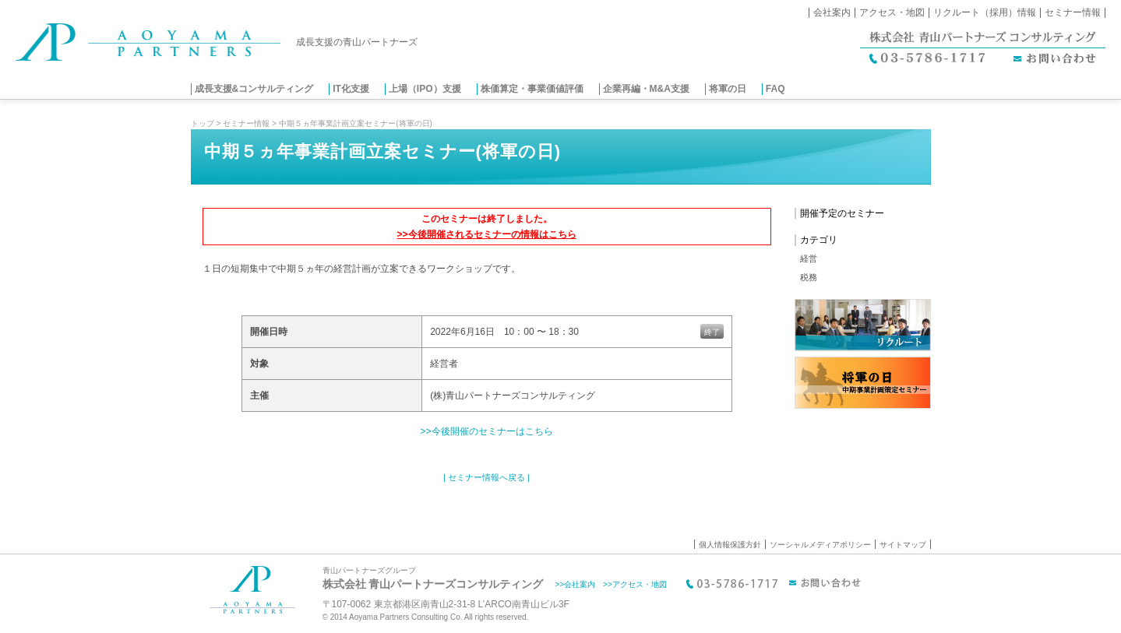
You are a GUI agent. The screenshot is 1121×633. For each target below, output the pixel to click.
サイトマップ (903, 544)
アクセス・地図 (892, 12)
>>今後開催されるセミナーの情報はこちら (486, 234)
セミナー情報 (1073, 12)
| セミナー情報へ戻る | (486, 477)
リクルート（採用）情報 (984, 12)
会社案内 (832, 12)
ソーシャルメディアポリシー (820, 544)
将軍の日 (727, 88)
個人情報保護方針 (730, 544)
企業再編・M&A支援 (646, 88)
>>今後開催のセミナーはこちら (486, 431)
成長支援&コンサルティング (254, 88)
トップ (202, 123)
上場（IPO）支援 (425, 88)
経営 (808, 258)
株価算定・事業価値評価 (532, 88)
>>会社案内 (575, 584)
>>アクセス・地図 (635, 584)
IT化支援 (351, 88)
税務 (808, 277)
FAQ (775, 88)
